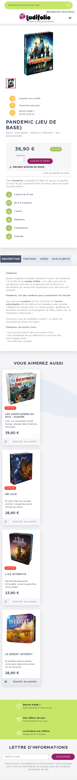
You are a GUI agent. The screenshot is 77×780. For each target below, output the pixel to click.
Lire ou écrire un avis (56, 173)
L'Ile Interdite (15, 574)
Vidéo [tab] (44, 259)
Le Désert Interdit (19, 654)
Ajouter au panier (40, 161)
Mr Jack (11, 494)
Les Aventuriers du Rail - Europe (19, 415)
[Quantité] (21, 159)
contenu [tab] (29, 259)
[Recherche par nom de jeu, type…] (38, 5)
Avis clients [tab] (61, 259)
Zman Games (20, 133)
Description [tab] (11, 259)
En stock (56, 149)
